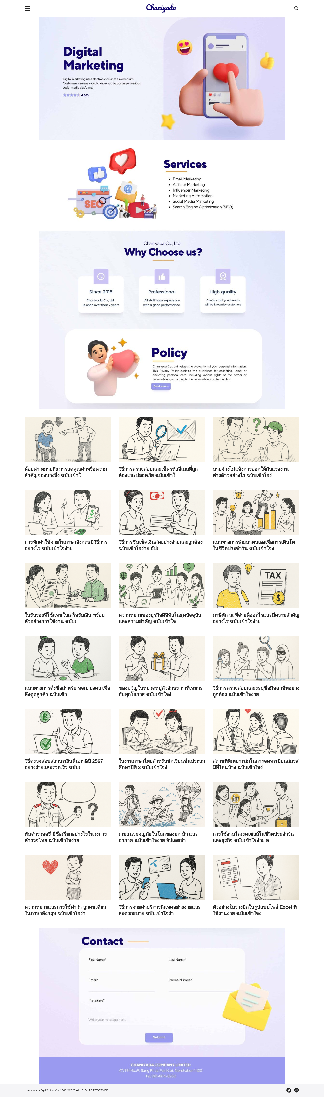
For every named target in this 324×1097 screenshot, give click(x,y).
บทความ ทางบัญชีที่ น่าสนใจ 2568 (45, 1090)
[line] (296, 1090)
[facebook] (289, 1090)
